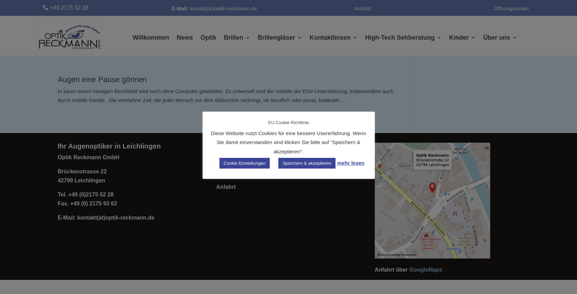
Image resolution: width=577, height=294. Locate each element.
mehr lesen (350, 163)
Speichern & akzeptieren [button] (306, 163)
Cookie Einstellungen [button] (245, 163)
